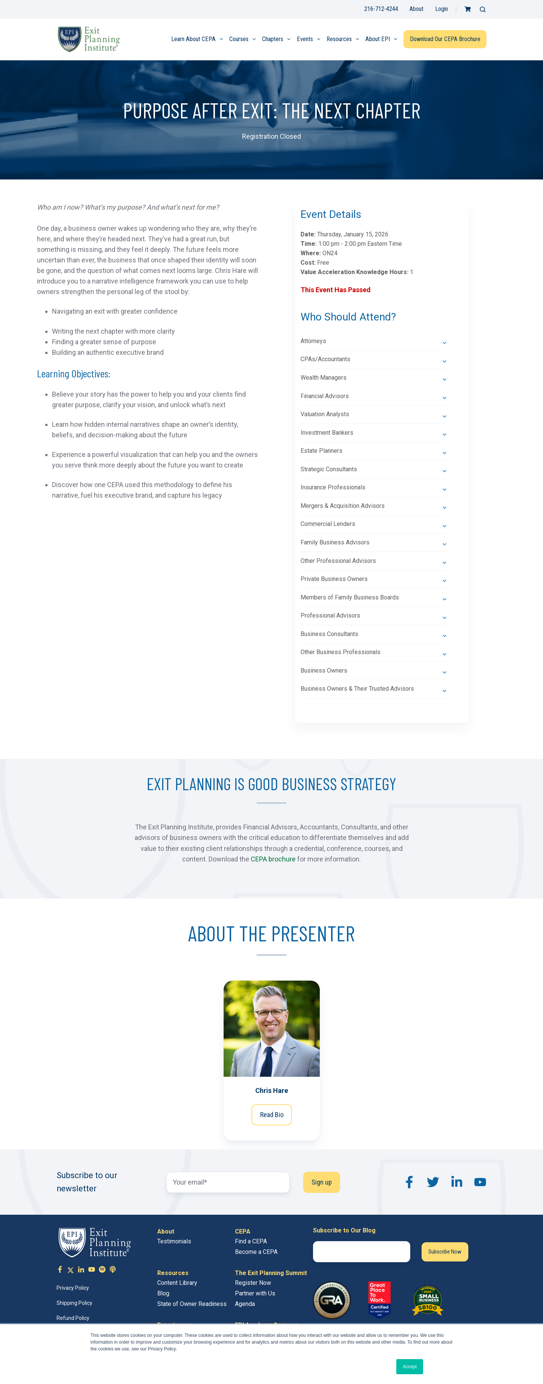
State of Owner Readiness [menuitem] (192, 1303)
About (416, 8)
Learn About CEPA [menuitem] (193, 39)
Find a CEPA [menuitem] (251, 1241)
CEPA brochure (273, 859)
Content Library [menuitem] (177, 1282)
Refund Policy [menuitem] (73, 1318)
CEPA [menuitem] (242, 1231)
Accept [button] (410, 1366)
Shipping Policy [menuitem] (74, 1303)
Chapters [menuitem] (272, 39)
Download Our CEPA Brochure (445, 39)
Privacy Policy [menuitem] (73, 1288)
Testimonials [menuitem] (174, 1241)
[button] (482, 9)
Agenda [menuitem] (245, 1303)
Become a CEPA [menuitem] (256, 1251)
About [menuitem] (165, 1231)
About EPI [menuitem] (377, 39)
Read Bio (271, 1115)
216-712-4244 (381, 8)
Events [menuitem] (305, 39)
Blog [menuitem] (163, 1293)
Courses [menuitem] (238, 39)
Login (441, 8)
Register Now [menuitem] (253, 1282)
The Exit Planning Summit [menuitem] (271, 1273)
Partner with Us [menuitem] (255, 1293)
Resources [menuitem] (339, 39)
